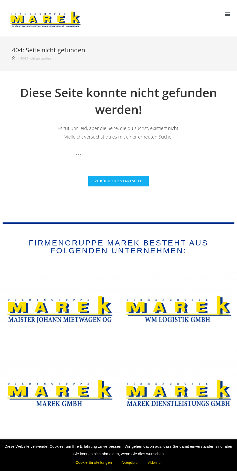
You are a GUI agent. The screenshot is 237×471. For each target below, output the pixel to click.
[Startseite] (13, 58)
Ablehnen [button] (155, 463)
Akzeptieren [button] (130, 463)
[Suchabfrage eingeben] (118, 155)
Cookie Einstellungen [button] (94, 462)
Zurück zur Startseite (118, 181)
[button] (227, 14)
